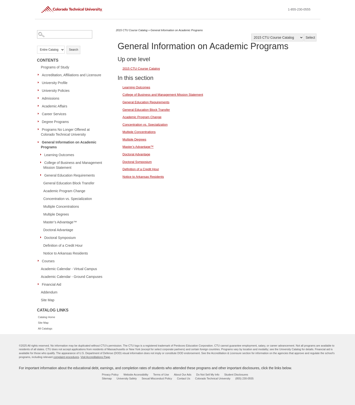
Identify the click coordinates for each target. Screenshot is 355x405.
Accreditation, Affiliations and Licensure (71, 75)
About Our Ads (183, 374)
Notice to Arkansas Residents (65, 253)
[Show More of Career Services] (39, 113)
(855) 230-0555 (244, 378)
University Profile (55, 83)
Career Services (54, 114)
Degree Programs (55, 122)
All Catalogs (45, 328)
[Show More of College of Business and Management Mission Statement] (42, 162)
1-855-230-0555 (299, 9)
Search (73, 49)
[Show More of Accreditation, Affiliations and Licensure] (39, 74)
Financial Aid (51, 284)
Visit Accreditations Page (95, 357)
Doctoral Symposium (60, 238)
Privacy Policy (110, 374)
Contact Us (183, 378)
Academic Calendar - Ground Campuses (71, 277)
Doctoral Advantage (58, 230)
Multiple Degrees (56, 214)
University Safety (127, 378)
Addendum (49, 292)
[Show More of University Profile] (39, 82)
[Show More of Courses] (39, 260)
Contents (48, 60)
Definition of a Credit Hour (63, 245)
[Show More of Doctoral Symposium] (42, 237)
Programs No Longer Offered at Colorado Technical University (65, 132)
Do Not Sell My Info (207, 374)
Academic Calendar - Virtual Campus (69, 269)
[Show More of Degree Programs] (39, 121)
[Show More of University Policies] (39, 90)
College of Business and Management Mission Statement (72, 165)
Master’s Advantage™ (60, 222)
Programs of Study (55, 67)
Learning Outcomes (59, 155)
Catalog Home (46, 317)
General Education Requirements (69, 175)
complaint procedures (66, 357)
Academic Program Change (64, 191)
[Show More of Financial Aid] (39, 284)
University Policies (56, 91)
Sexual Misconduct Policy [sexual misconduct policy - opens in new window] (157, 378)
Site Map (47, 300)
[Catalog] (277, 37)
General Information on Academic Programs (69, 144)
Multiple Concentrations (61, 206)
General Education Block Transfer (68, 183)
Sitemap (107, 378)
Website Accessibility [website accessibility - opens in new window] (135, 374)
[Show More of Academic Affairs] (39, 106)
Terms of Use (161, 374)
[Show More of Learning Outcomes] (42, 154)
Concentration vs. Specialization (67, 199)
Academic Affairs (54, 106)
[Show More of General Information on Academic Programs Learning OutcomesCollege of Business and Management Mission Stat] (39, 142)
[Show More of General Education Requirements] (42, 175)
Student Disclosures (236, 374)
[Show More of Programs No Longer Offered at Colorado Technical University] (39, 129)
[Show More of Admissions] (39, 98)
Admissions (51, 98)
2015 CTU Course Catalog (132, 30)
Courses (48, 261)
